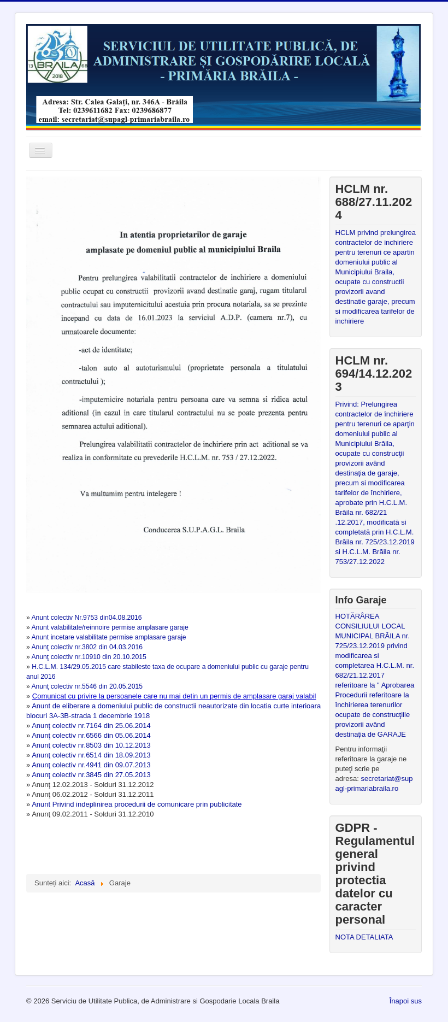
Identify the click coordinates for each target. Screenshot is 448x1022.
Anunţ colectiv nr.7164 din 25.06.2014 (91, 725)
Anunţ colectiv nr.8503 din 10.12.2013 (91, 745)
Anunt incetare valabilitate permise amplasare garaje (108, 637)
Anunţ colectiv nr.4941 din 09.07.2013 (91, 765)
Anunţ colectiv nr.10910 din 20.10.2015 (88, 657)
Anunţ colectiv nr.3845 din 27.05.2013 (91, 775)
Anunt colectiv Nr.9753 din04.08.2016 (86, 617)
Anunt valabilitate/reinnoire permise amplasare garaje (109, 627)
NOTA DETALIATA (364, 937)
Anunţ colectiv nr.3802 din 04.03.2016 (86, 647)
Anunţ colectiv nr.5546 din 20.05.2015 (86, 686)
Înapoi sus (406, 1001)
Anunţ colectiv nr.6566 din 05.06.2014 (91, 735)
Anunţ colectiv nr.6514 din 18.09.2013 (91, 755)
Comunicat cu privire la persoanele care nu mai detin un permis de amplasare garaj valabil (174, 696)
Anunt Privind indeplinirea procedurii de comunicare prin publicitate (135, 804)
